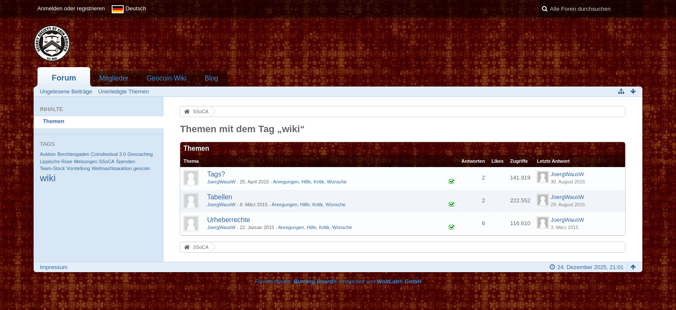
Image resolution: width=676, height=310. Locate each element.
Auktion (48, 154)
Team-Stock (52, 168)
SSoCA (106, 161)
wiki (48, 178)
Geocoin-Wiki (167, 78)
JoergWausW (221, 181)
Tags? (216, 174)
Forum (64, 78)
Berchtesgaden (73, 154)
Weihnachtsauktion (112, 168)
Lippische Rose (56, 161)
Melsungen (85, 161)
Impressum (53, 267)
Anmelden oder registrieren (71, 8)
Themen (53, 121)
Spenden (125, 161)
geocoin (141, 168)
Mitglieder (113, 78)
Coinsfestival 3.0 (108, 154)
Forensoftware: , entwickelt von (338, 281)
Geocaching (140, 154)
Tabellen (219, 197)
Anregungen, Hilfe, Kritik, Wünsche (310, 181)
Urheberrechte (228, 219)
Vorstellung (78, 168)
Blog (211, 78)
